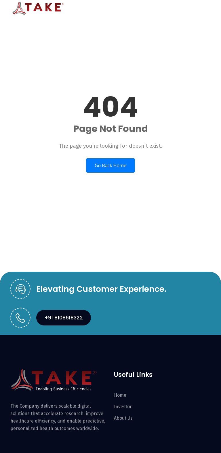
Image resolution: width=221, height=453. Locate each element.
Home (120, 395)
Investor (123, 406)
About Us (123, 418)
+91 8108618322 (63, 317)
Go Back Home (110, 165)
